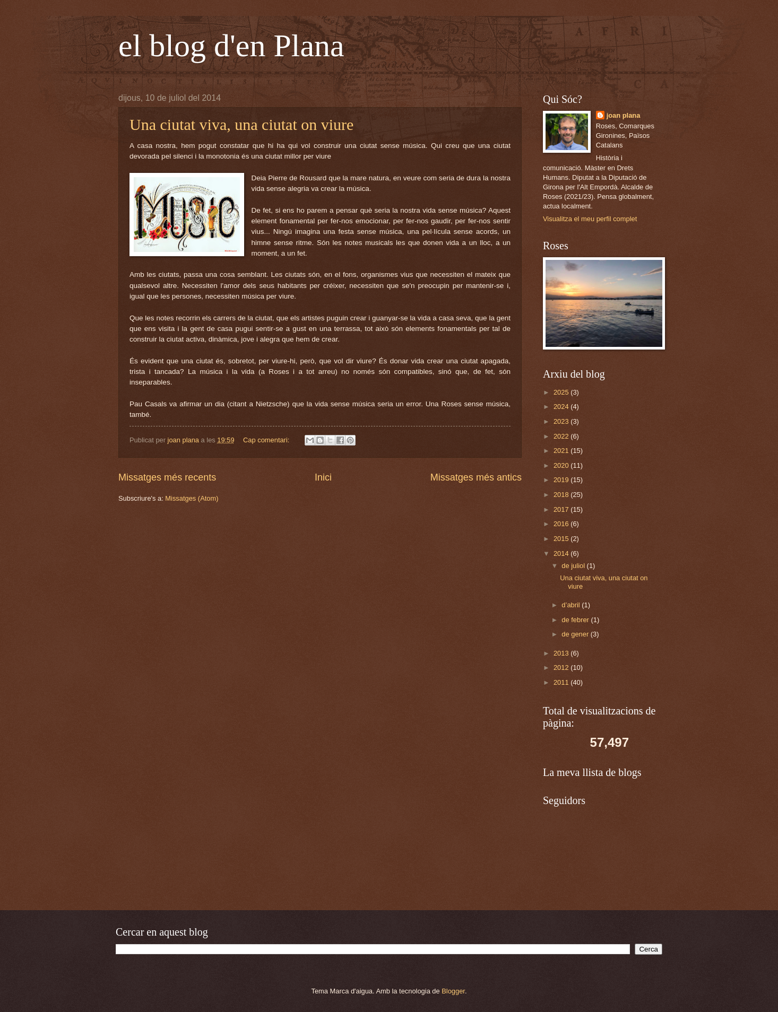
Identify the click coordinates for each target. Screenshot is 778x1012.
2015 (562, 539)
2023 (562, 421)
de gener (575, 634)
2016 (562, 524)
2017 (562, 509)
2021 (562, 451)
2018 (562, 495)
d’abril (571, 605)
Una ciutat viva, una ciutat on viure (241, 124)
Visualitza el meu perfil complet (590, 219)
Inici (323, 477)
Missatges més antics (476, 477)
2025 (562, 392)
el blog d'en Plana (231, 45)
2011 (562, 682)
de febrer (576, 620)
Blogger (453, 991)
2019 (562, 480)
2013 (562, 653)
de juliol (573, 566)
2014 (562, 553)
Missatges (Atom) (191, 498)
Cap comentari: (267, 440)
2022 (562, 436)
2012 (562, 667)
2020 (562, 465)
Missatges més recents (167, 477)
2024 (562, 407)
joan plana (624, 115)
